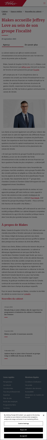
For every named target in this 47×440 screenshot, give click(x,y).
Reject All (23, 430)
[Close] (43, 415)
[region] (23, 426)
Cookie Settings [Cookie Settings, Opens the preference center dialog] (23, 423)
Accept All (23, 436)
